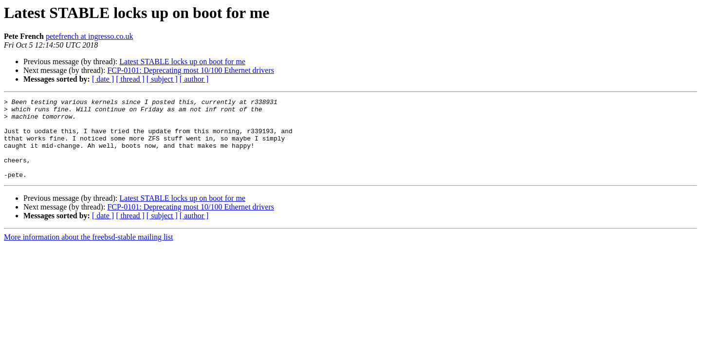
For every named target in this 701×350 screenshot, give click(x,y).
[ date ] (103, 79)
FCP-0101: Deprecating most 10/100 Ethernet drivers (190, 70)
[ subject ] (162, 79)
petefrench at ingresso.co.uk (89, 36)
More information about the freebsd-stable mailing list (88, 253)
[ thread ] (130, 79)
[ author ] (194, 79)
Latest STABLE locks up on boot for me (182, 61)
